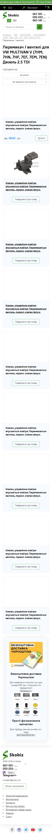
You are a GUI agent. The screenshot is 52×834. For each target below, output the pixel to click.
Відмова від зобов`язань (18, 809)
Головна (7, 35)
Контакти (10, 802)
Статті (9, 816)
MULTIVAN (25, 35)
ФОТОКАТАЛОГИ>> (26, 735)
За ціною (24, 75)
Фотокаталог (12, 799)
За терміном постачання (24, 82)
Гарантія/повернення (17, 796)
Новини (10, 813)
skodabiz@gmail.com (12, 780)
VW (15, 35)
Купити (41, 138)
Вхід (10, 7)
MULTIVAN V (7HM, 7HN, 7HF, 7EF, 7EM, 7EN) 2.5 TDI (24, 36)
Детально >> (26, 690)
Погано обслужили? (14, 786)
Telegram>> (9, 775)
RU (14, 20)
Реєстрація (32, 7)
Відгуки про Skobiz (15, 806)
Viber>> (11, 772)
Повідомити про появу (26, 199)
